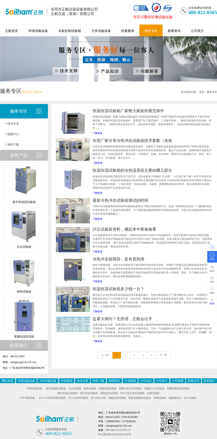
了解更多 (98, 133)
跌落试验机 (160, 398)
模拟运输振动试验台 (139, 398)
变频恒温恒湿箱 (107, 388)
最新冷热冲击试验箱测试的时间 (120, 200)
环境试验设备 (38, 31)
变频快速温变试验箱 (178, 388)
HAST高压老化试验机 (132, 393)
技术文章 (13, 123)
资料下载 (13, 144)
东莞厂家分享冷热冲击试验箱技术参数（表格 (132, 140)
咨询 (212, 256)
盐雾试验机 (153, 393)
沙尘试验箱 (75, 388)
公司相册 (178, 380)
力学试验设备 (101, 31)
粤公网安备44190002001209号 (114, 434)
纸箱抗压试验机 (117, 398)
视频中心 (13, 134)
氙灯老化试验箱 (89, 393)
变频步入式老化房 (154, 388)
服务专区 (151, 31)
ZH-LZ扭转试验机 (78, 398)
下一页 (163, 355)
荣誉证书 (193, 380)
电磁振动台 (175, 398)
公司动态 (146, 380)
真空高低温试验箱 (56, 388)
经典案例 (127, 31)
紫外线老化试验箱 (67, 393)
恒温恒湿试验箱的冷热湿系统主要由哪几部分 (132, 170)
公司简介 (197, 31)
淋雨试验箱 (90, 388)
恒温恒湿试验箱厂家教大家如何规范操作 (128, 111)
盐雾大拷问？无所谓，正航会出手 (122, 319)
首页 (201, 92)
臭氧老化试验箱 (109, 393)
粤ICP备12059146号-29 (118, 430)
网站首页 (7, 380)
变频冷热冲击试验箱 (130, 388)
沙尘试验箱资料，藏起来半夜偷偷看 (124, 229)
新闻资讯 (174, 31)
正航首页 (11, 31)
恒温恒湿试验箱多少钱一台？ (118, 289)
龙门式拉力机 (98, 398)
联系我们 (209, 380)
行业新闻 (130, 380)
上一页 (105, 355)
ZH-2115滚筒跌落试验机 (52, 398)
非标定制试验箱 (69, 31)
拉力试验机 (190, 398)
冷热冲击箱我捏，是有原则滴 (118, 259)
